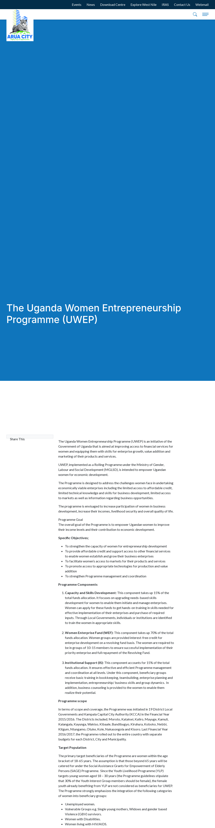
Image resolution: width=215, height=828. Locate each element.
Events (76, 4)
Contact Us (182, 4)
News (91, 4)
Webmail (202, 4)
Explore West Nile (143, 4)
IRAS (165, 4)
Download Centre (112, 4)
